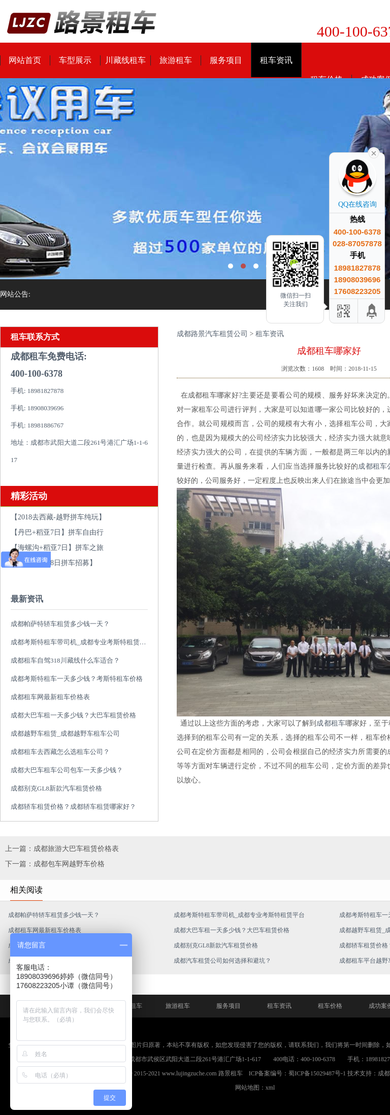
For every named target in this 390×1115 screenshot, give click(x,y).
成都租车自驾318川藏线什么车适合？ (65, 660)
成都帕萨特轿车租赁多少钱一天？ (60, 624)
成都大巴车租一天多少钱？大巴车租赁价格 (73, 715)
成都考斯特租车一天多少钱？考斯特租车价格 (77, 678)
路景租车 (230, 1073)
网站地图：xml (255, 1087)
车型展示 (75, 60)
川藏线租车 (125, 60)
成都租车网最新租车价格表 (50, 697)
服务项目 (226, 60)
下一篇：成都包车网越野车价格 (55, 864)
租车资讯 (276, 60)
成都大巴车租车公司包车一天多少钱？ (67, 770)
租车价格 (330, 1005)
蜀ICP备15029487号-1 (317, 1073)
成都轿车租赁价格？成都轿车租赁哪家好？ (73, 806)
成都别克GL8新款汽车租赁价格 (56, 788)
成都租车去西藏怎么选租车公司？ (60, 752)
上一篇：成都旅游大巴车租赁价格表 (62, 848)
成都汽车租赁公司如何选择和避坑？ (222, 960)
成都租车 (330, 723)
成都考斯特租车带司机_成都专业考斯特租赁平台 (82, 642)
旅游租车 (175, 60)
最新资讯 (27, 599)
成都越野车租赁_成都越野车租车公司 (65, 733)
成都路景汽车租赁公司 (212, 334)
